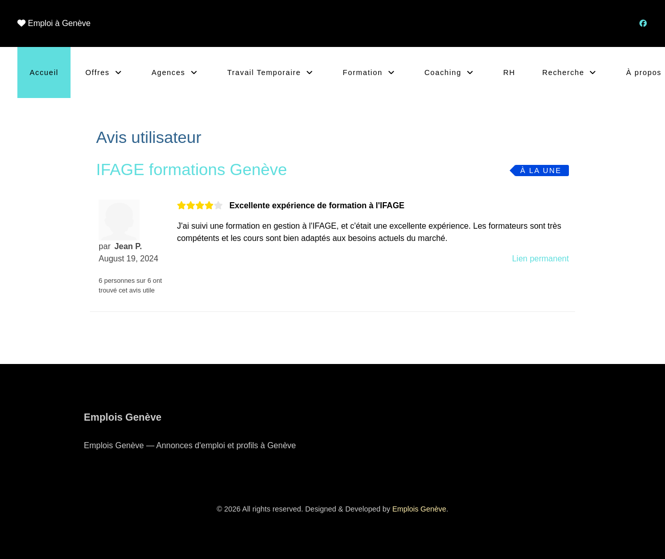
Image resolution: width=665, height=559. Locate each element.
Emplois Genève (419, 509)
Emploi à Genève (59, 23)
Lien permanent (540, 258)
